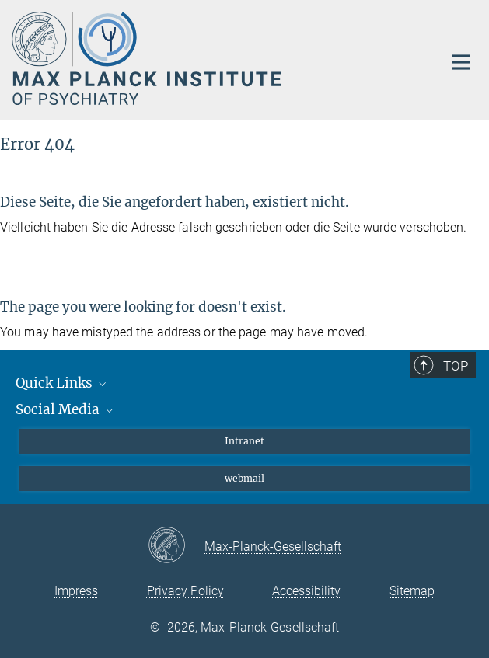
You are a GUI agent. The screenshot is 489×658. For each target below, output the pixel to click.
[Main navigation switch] (461, 62)
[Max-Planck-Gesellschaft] (176, 546)
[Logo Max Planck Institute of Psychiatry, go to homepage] (215, 58)
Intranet (244, 441)
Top (455, 366)
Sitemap (412, 590)
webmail (244, 478)
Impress (76, 590)
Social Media (66, 409)
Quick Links (62, 383)
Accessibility (306, 590)
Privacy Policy (185, 590)
